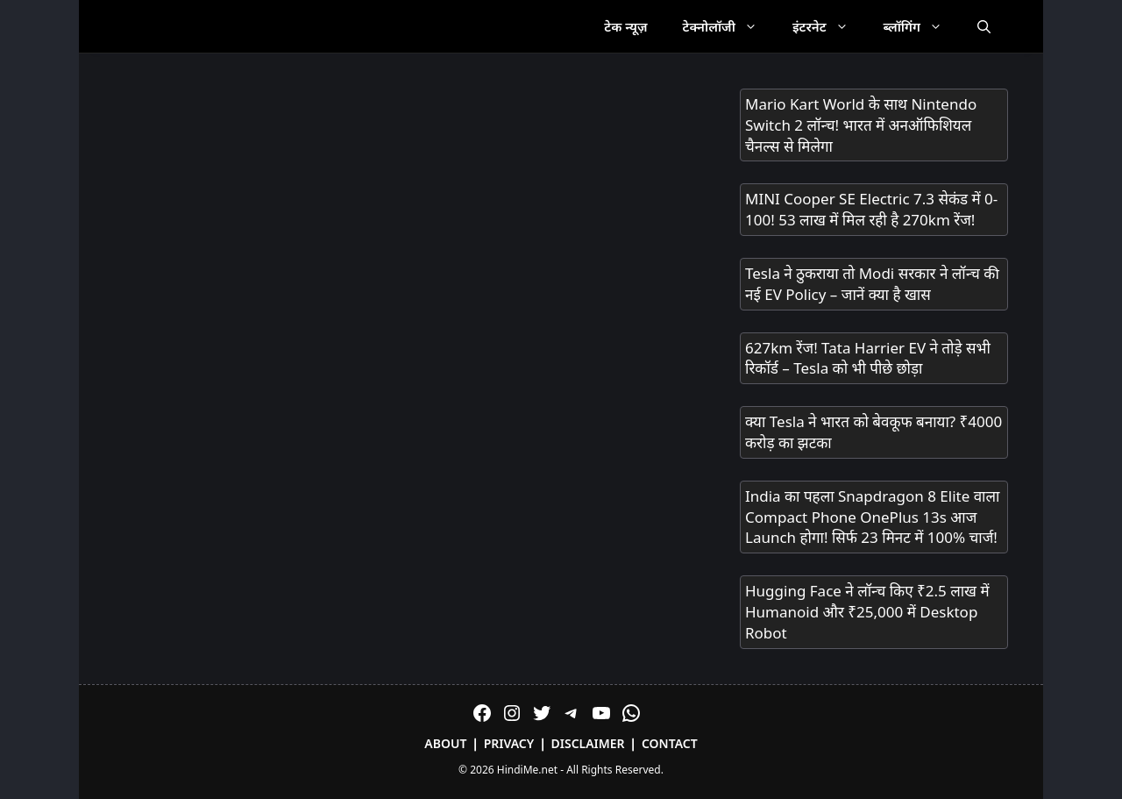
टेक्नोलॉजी (729, 26)
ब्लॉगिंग (922, 26)
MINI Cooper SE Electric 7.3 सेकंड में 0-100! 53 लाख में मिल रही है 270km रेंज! (871, 209)
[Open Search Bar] (984, 26)
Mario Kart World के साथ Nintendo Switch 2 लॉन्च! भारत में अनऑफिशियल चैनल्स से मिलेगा (860, 125)
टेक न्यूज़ (625, 26)
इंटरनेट (829, 26)
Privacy (509, 743)
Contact (670, 743)
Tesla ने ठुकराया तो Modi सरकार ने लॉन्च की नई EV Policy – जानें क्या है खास (872, 283)
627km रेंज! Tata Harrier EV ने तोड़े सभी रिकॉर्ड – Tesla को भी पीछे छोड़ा (868, 358)
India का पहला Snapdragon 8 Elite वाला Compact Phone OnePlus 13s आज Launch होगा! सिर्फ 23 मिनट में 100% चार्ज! (872, 517)
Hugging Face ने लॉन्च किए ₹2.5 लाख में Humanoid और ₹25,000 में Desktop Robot (867, 612)
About (445, 743)
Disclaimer (588, 743)
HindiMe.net (527, 769)
